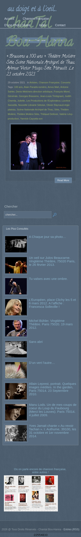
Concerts (65, 82)
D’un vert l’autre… (42, 362)
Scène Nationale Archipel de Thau (35, 109)
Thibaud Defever (49, 114)
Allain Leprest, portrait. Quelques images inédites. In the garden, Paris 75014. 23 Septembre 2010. (52, 389)
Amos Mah (53, 87)
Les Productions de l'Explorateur (43, 100)
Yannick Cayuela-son (31, 118)
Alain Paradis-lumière (35, 87)
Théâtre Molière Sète (28, 114)
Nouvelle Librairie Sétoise (31, 105)
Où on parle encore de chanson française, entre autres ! (40, 471)
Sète (56, 109)
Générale (12, 96)
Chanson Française (49, 82)
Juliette (21, 100)
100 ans (18, 87)
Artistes (34, 82)
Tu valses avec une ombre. (48, 279)
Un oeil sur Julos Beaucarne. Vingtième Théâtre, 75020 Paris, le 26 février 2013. (52, 261)
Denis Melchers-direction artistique (34, 91)
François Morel (62, 91)
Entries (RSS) (71, 529)
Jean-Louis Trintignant (52, 96)
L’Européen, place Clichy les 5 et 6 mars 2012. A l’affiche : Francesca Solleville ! (52, 303)
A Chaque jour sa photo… (47, 237)
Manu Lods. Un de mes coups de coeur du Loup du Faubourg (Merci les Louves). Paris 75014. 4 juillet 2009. (52, 410)
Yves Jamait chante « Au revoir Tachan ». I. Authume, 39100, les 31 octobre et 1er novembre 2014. (52, 431)
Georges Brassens (29, 96)
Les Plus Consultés (17, 228)
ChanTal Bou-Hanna (39, 34)
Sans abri (36, 341)
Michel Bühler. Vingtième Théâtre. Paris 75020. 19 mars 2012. (51, 324)
